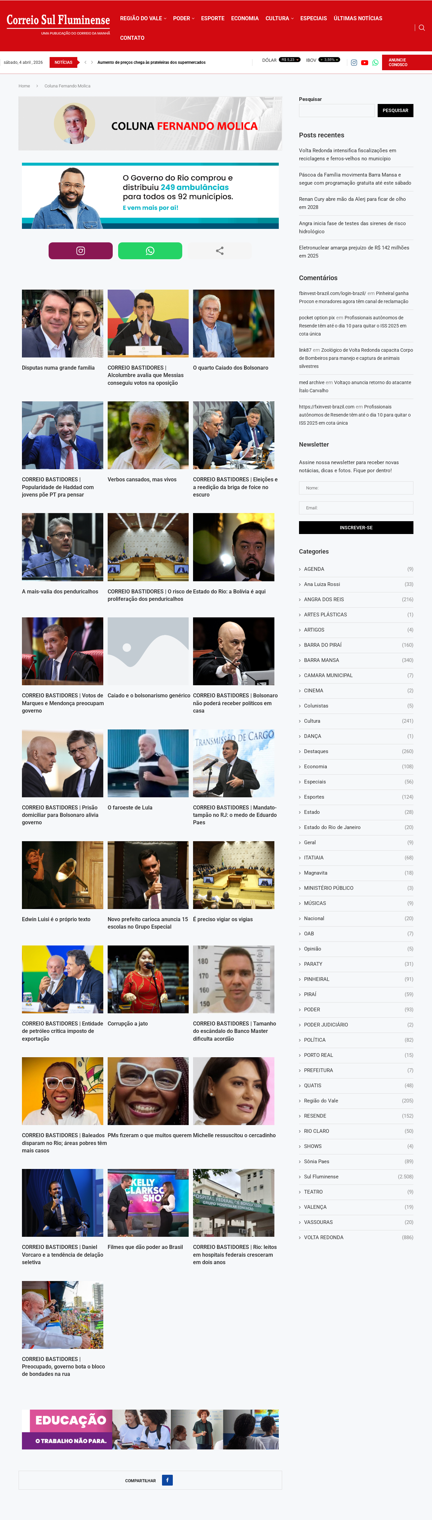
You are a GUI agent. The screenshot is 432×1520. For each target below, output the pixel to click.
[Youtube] (365, 62)
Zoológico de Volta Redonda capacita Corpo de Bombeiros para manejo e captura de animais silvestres (356, 358)
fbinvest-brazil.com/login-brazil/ (332, 293)
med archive (311, 382)
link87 (305, 350)
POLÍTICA (358, 1040)
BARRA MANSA (358, 660)
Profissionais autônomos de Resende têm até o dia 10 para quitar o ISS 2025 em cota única (352, 326)
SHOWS (358, 1146)
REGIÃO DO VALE (141, 18)
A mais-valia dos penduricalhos (60, 591)
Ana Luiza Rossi (358, 584)
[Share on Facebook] (167, 1480)
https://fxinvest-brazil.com (326, 406)
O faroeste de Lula (130, 807)
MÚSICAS (358, 903)
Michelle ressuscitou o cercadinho (234, 1135)
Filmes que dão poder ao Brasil (145, 1247)
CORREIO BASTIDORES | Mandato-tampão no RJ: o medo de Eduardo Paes (235, 815)
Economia (358, 766)
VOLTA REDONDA (358, 1237)
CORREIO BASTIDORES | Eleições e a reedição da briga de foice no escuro (235, 487)
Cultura (358, 721)
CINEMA (358, 690)
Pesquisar (310, 99)
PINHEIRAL (358, 979)
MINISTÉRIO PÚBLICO (358, 888)
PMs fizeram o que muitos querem (150, 1135)
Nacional (358, 918)
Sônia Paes (358, 1161)
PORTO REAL (358, 1055)
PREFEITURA (358, 1070)
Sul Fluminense (358, 1176)
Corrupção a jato (128, 1023)
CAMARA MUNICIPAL (358, 675)
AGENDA (358, 569)
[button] (85, 62)
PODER (181, 18)
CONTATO (132, 38)
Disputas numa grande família (58, 368)
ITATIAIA (358, 857)
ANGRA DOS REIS (358, 599)
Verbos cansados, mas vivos (142, 479)
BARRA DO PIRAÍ (358, 645)
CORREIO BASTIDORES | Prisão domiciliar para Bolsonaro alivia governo (60, 815)
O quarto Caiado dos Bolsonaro (230, 368)
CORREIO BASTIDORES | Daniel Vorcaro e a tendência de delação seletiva (62, 1254)
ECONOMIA (245, 18)
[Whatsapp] (375, 62)
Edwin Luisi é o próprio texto (56, 919)
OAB (358, 933)
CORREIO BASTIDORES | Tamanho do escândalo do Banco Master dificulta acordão (234, 1031)
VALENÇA (358, 1207)
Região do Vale (358, 1100)
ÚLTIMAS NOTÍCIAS (358, 18)
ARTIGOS (358, 630)
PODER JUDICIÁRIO (358, 1025)
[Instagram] (354, 62)
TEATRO (358, 1192)
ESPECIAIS (313, 18)
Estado (358, 812)
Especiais (358, 781)
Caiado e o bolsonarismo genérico (149, 695)
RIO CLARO (358, 1131)
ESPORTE (212, 18)
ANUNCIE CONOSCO (398, 62)
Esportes (358, 797)
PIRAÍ (358, 994)
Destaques (358, 751)
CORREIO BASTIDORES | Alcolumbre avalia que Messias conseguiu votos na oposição (146, 375)
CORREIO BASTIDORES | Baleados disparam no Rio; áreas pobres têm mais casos (64, 1143)
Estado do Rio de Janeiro (358, 827)
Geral (358, 842)
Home (24, 85)
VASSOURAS (358, 1222)
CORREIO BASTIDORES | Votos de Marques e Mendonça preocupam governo (63, 703)
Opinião (358, 949)
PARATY (358, 964)
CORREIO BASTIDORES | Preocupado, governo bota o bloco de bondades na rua (63, 1367)
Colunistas (358, 706)
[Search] (421, 27)
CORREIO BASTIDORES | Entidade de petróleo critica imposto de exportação (62, 1031)
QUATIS (358, 1085)
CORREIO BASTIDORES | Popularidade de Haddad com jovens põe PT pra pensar (58, 487)
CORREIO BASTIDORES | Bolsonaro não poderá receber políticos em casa (235, 703)
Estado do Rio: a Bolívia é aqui (229, 591)
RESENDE (358, 1116)
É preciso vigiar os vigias (223, 919)
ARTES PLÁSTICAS (358, 614)
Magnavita (358, 873)
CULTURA (277, 18)
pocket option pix (317, 317)
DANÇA (358, 736)
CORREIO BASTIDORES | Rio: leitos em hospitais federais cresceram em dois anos (235, 1254)
